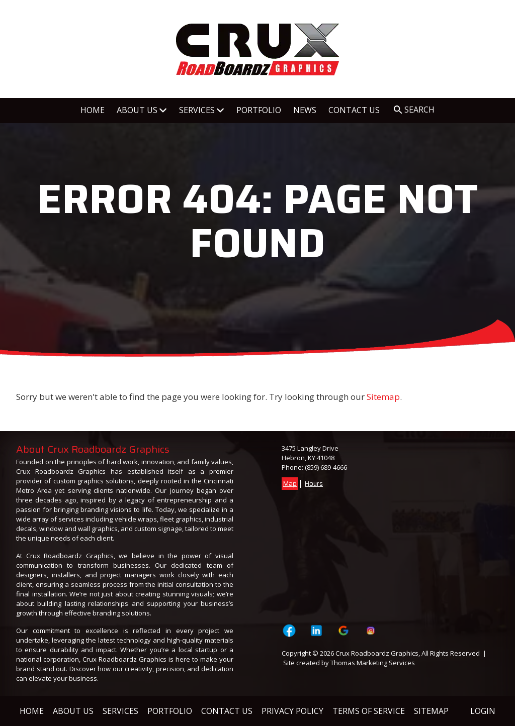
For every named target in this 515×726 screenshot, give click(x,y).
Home (32, 710)
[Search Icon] (414, 110)
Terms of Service (368, 710)
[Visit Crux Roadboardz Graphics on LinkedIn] (316, 630)
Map (290, 483)
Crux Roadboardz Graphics (376, 653)
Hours (314, 483)
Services (120, 710)
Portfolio (169, 710)
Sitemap (383, 396)
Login (482, 710)
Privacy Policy (292, 710)
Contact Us (226, 710)
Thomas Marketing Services (372, 662)
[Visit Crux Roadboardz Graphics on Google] (343, 630)
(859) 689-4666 (326, 467)
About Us (73, 710)
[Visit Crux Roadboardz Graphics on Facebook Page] (289, 631)
